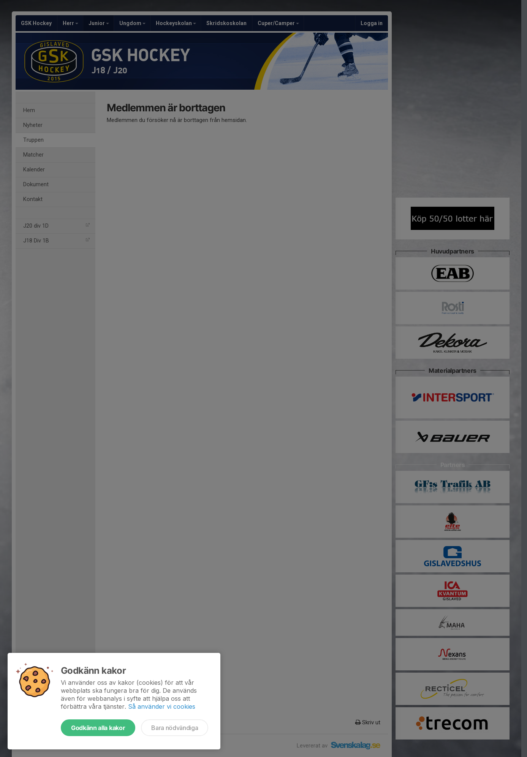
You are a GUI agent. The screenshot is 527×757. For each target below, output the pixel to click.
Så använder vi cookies (161, 706)
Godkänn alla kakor (98, 728)
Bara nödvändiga (174, 728)
